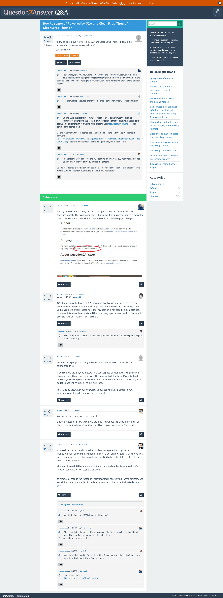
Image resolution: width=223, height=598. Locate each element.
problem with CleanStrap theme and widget (162, 100)
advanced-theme (62, 55)
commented (61, 71)
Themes (76, 36)
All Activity (77, 14)
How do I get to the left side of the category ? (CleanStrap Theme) (164, 125)
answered (61, 206)
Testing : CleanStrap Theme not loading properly (164, 157)
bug (170, 53)
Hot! (98, 14)
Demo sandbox (23, 596)
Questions (88, 14)
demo (123, 3)
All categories (157, 184)
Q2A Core (155, 188)
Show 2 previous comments (70, 504)
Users (128, 14)
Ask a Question (140, 14)
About (159, 14)
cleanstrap (74, 55)
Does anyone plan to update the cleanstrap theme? (164, 135)
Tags (120, 14)
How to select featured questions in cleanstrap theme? (161, 90)
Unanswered (108, 14)
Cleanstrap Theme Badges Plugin (163, 166)
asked (57, 36)
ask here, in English (164, 43)
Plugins (153, 192)
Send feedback (8, 596)
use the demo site (158, 60)
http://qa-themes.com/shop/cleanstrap (81, 578)
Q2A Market (215, 596)
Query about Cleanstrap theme (162, 80)
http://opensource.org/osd (120, 124)
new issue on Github (159, 50)
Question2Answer (158, 35)
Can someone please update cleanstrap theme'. (164, 144)
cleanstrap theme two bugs (163, 150)
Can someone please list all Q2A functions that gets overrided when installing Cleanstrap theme (163, 111)
